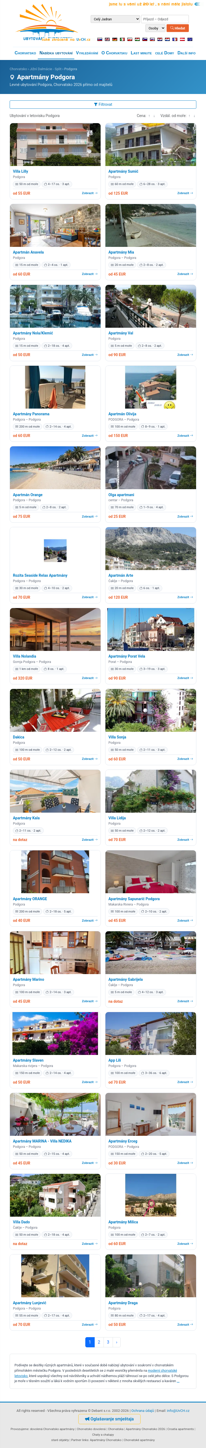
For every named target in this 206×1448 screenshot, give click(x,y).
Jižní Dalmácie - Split (45, 69)
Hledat (177, 28)
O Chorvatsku (114, 53)
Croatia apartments (180, 1429)
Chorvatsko (25, 53)
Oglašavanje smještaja (109, 1418)
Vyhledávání (87, 53)
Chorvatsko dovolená (91, 1429)
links (85, 1440)
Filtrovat (103, 104)
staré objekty (60, 1440)
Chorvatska (115, 1429)
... (178, 1381)
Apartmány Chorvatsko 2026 (145, 1429)
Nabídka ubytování (55, 53)
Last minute (141, 53)
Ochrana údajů (142, 1411)
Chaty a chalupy (103, 1434)
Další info (187, 53)
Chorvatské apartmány (139, 1440)
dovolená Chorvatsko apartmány (52, 1429)
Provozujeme (20, 1429)
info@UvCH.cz (178, 1411)
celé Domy (164, 53)
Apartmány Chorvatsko (106, 1440)
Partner (76, 1440)
